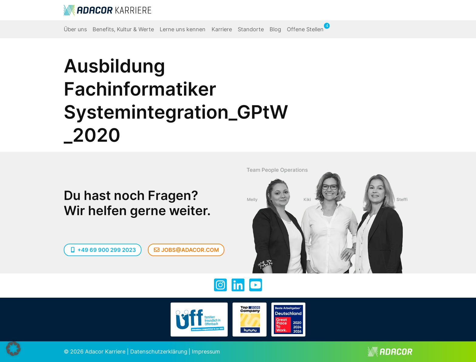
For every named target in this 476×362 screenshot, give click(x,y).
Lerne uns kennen (183, 29)
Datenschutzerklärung (158, 351)
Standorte (251, 29)
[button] (13, 348)
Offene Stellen (305, 29)
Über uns (75, 29)
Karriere (222, 29)
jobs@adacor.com (186, 250)
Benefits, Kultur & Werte (123, 29)
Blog (275, 29)
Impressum (206, 351)
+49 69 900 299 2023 (102, 250)
